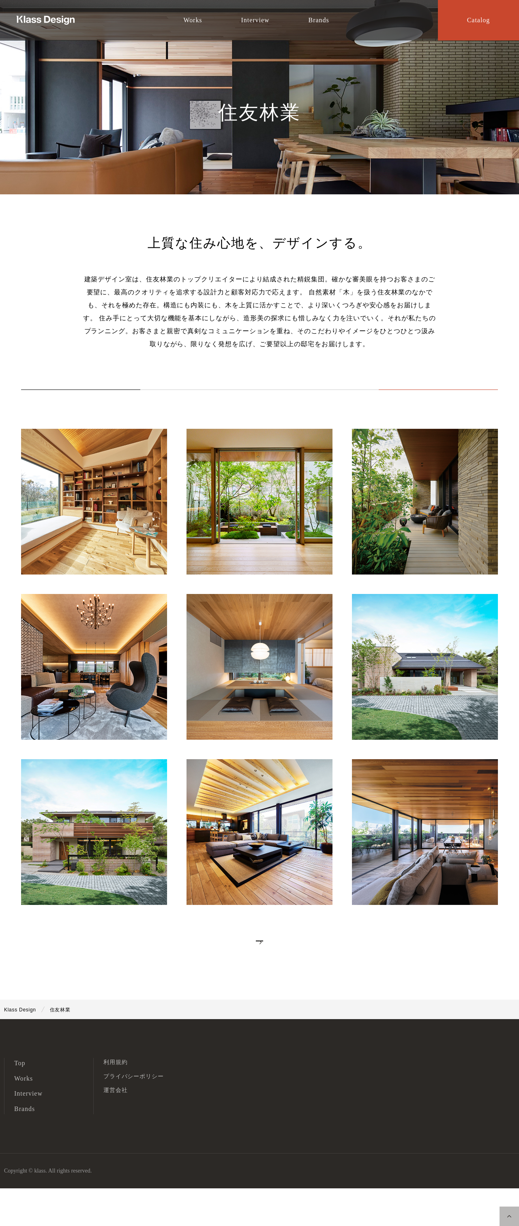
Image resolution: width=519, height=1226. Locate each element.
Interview (305, 399)
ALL (123, 399)
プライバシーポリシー (133, 1114)
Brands (24, 1146)
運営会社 (115, 1128)
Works (214, 399)
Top (20, 1101)
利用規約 (115, 1100)
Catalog (478, 20)
